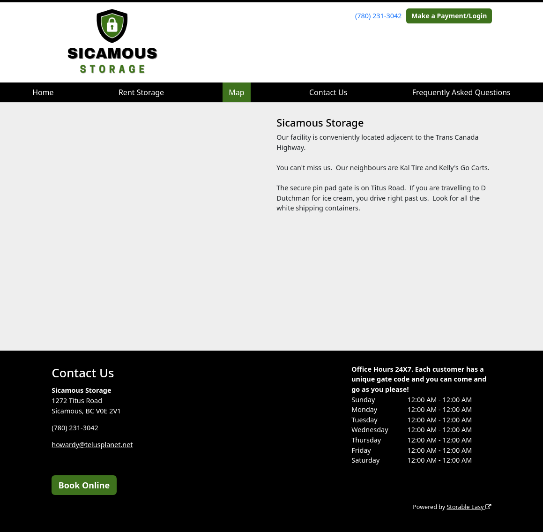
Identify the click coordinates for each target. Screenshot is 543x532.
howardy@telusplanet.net (92, 444)
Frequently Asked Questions (461, 92)
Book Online (84, 485)
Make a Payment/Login (449, 15)
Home (43, 92)
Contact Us (328, 92)
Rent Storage (141, 92)
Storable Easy (468, 507)
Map (236, 92)
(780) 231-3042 (378, 15)
